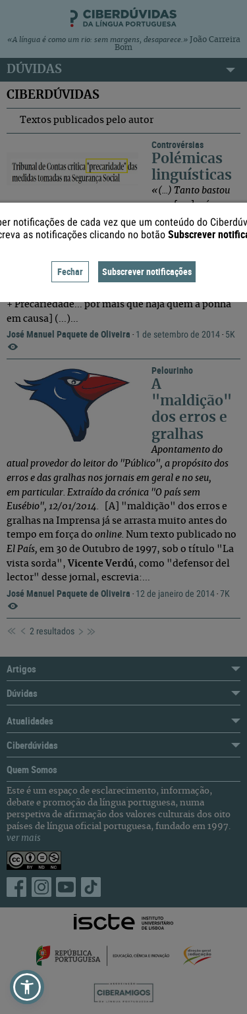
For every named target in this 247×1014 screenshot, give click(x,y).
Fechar (70, 271)
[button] (27, 987)
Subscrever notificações (147, 271)
